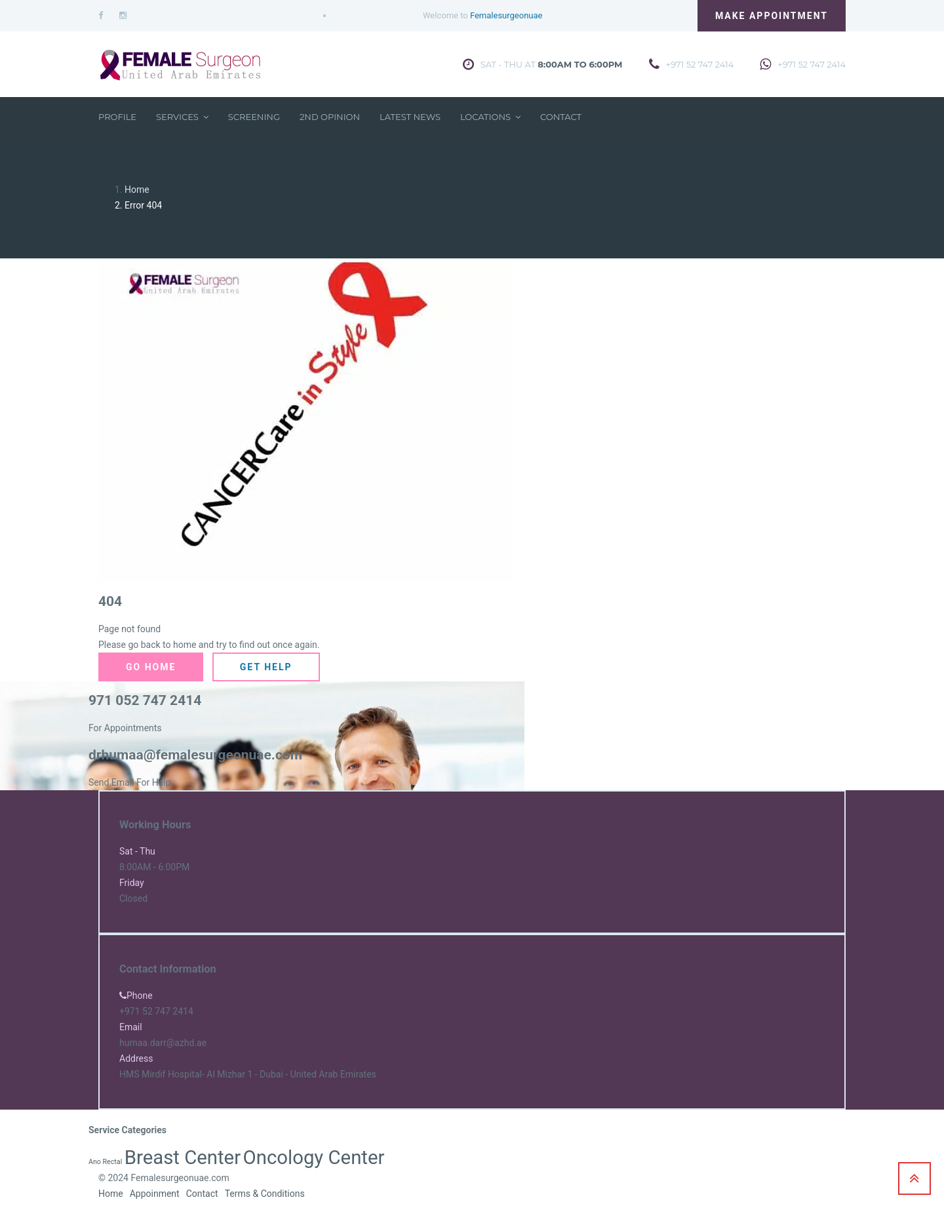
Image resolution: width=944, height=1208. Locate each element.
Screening (254, 116)
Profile (117, 116)
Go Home (151, 667)
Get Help (266, 667)
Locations (490, 116)
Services (182, 116)
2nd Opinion (330, 116)
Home (137, 189)
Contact (560, 116)
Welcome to (482, 15)
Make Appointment (771, 15)
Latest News (410, 116)
